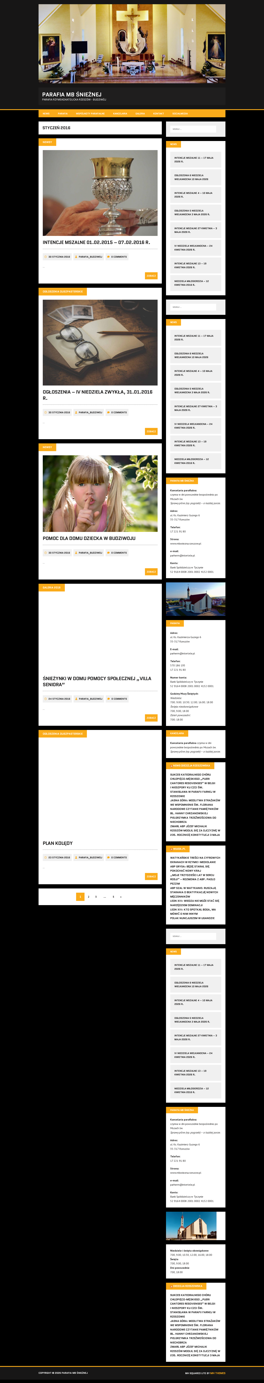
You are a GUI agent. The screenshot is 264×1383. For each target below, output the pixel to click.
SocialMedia (180, 114)
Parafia (63, 114)
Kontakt (158, 114)
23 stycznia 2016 (59, 860)
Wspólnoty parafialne (90, 114)
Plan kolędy (58, 846)
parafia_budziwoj (90, 259)
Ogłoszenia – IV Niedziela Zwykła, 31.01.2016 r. (97, 397)
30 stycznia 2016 (59, 259)
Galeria (140, 114)
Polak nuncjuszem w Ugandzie (192, 921)
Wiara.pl (179, 851)
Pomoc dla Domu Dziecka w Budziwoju (89, 541)
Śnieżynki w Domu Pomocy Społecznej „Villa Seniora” (97, 684)
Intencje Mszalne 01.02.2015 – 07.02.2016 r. (96, 245)
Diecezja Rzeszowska (187, 1289)
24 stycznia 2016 (59, 701)
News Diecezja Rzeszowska (191, 768)
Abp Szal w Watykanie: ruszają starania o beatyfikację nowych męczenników (194, 895)
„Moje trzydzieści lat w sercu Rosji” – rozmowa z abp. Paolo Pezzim (192, 882)
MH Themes (217, 1376)
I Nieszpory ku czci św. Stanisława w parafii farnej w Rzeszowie (193, 794)
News (46, 114)
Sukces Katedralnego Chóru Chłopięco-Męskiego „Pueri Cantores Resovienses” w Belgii (192, 781)
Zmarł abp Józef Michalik (188, 829)
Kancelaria (120, 114)
